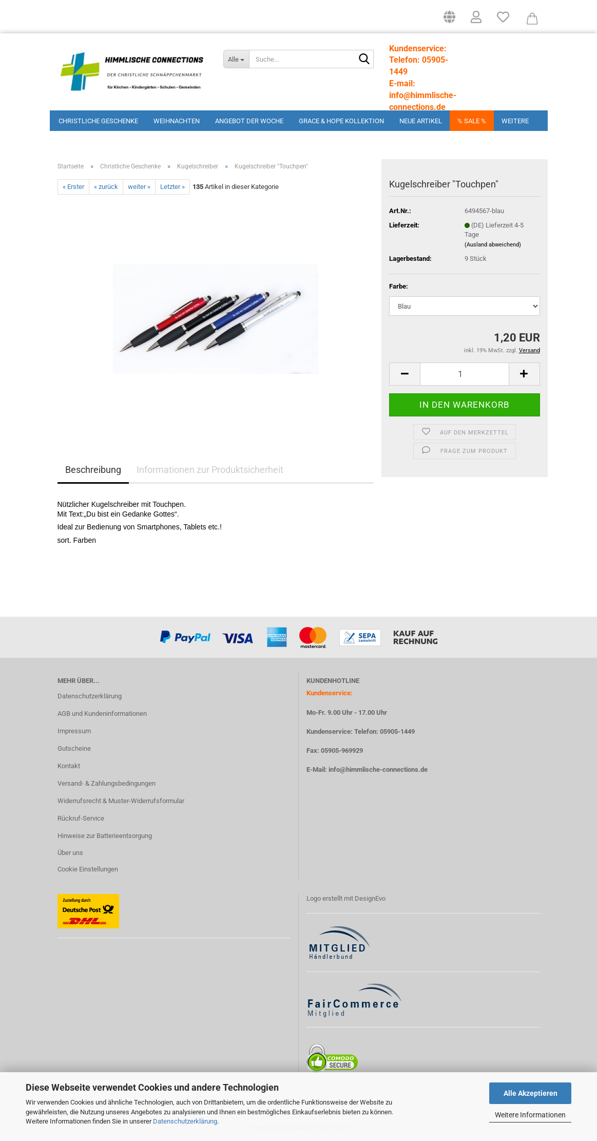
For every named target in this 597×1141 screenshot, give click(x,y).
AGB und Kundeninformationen (102, 713)
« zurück (106, 187)
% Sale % (471, 121)
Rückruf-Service (80, 818)
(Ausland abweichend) (493, 244)
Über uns (70, 853)
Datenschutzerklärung (185, 1121)
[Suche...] (236, 59)
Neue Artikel (420, 121)
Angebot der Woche (249, 121)
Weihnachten (176, 121)
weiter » (139, 187)
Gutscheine (74, 748)
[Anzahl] (464, 374)
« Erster (73, 187)
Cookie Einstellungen (87, 869)
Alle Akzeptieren (530, 1093)
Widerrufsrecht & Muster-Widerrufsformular (120, 801)
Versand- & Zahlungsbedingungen (106, 783)
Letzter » (172, 187)
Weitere (515, 121)
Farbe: (398, 286)
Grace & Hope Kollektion (341, 121)
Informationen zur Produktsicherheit (210, 469)
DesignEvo (370, 898)
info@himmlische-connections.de (378, 769)
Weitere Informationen (530, 1115)
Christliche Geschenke (98, 121)
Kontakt (68, 766)
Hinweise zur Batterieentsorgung (104, 836)
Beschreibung (93, 469)
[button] (449, 20)
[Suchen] (364, 59)
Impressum (74, 731)
